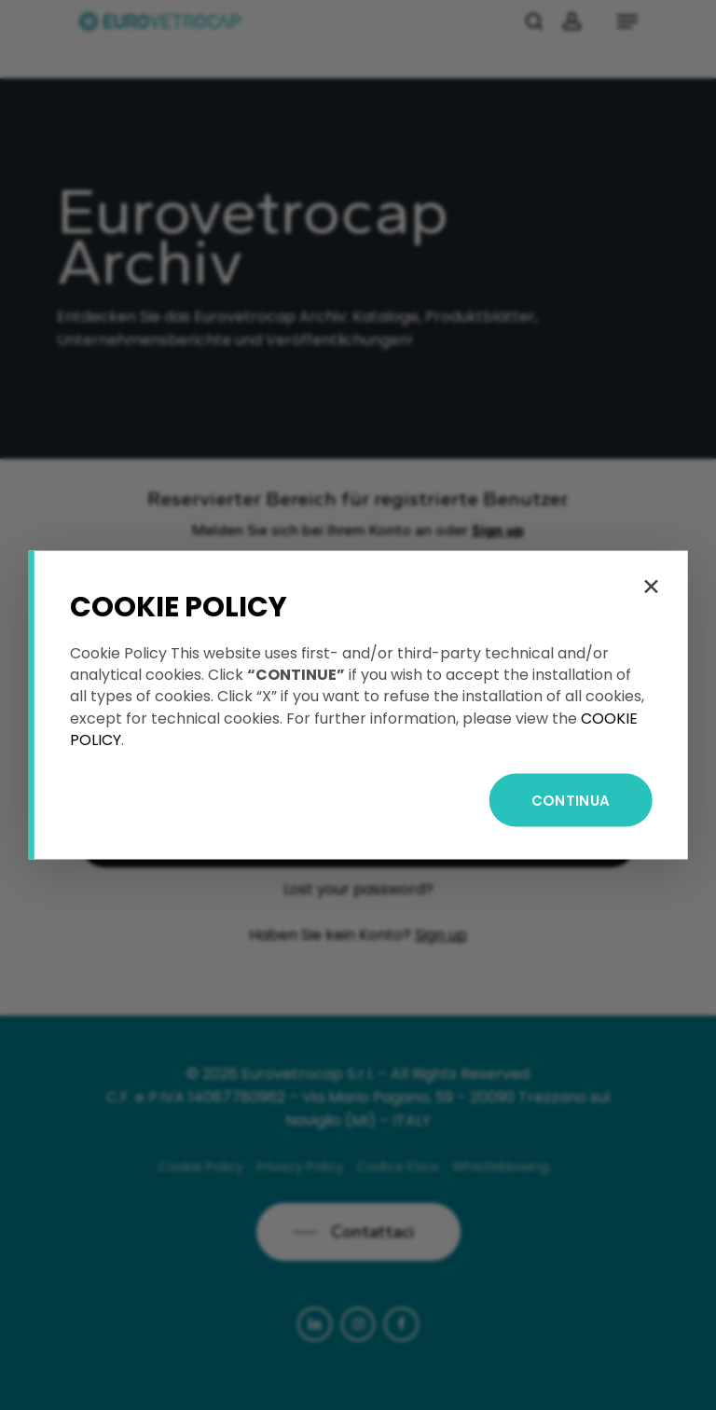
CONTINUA (570, 799)
